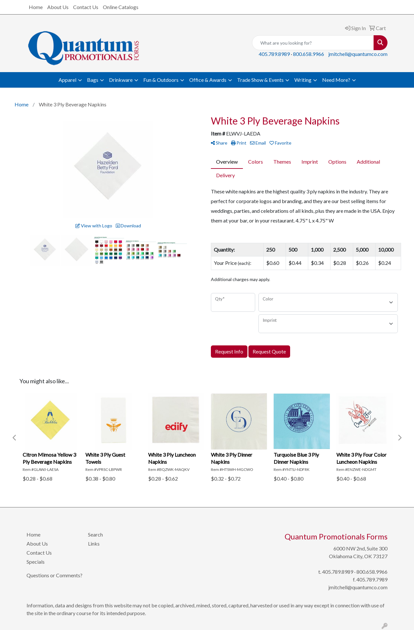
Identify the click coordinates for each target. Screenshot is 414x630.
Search (95, 534)
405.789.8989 (274, 54)
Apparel (67, 80)
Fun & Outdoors (161, 80)
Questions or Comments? (54, 575)
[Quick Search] (313, 42)
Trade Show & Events (260, 80)
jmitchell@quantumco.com (357, 54)
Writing (302, 80)
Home (36, 7)
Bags (92, 80)
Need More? (336, 80)
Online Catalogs (120, 7)
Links (94, 543)
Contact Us (85, 7)
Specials (36, 562)
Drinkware (121, 80)
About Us (58, 7)
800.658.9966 (308, 54)
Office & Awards (207, 80)
